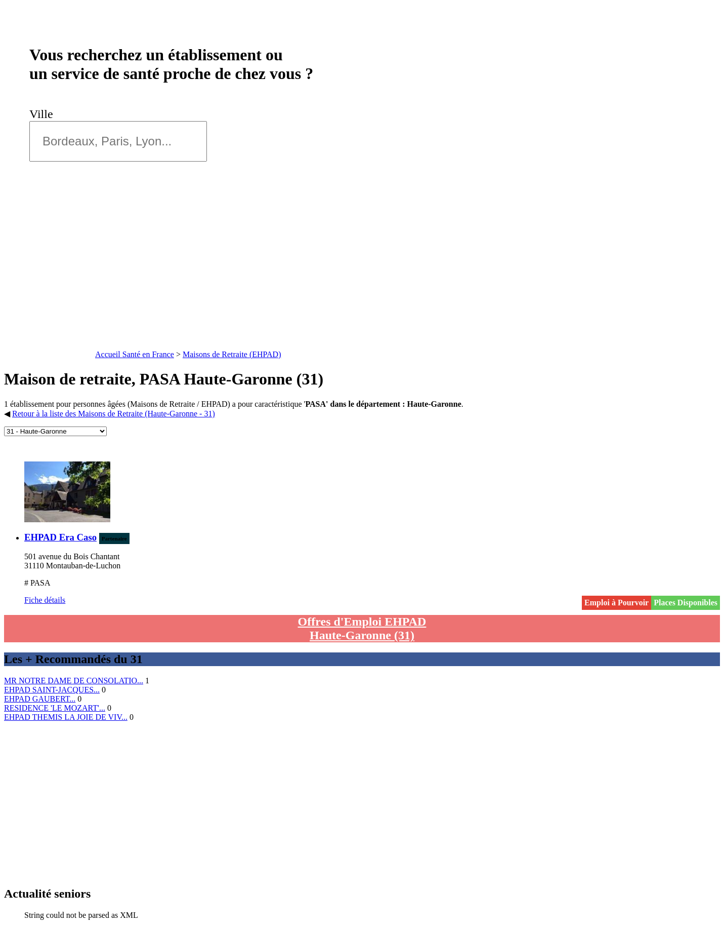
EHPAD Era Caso (60, 537)
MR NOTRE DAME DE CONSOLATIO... (73, 680)
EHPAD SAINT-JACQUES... (52, 689)
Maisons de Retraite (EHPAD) (232, 354)
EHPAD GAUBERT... (39, 698)
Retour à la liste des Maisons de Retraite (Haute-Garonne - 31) (113, 413)
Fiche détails (44, 600)
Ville (44, 114)
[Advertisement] (362, 271)
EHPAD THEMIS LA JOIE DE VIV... (65, 717)
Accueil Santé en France (134, 354)
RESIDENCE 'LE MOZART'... (54, 708)
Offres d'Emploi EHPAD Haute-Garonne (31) (362, 628)
